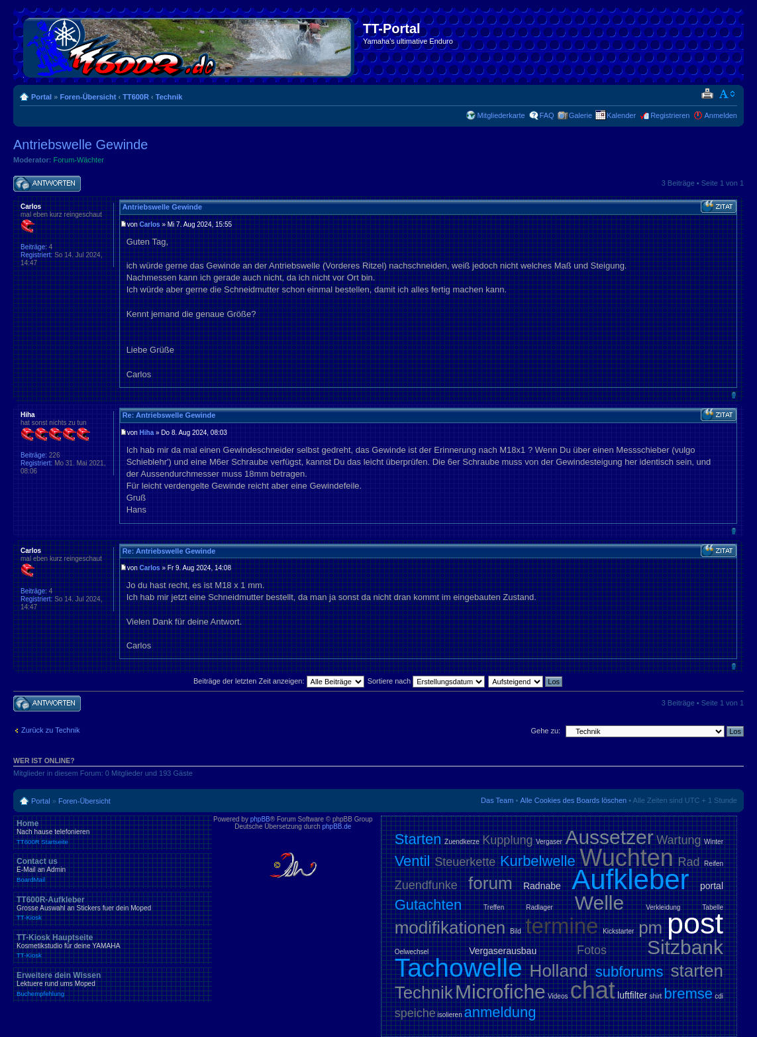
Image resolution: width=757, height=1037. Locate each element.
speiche (415, 1013)
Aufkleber (630, 879)
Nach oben (733, 394)
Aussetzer (609, 837)
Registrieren (669, 115)
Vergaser (549, 841)
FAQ (547, 115)
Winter (713, 841)
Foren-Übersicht (88, 97)
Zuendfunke (426, 885)
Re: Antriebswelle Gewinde (169, 415)
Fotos (592, 950)
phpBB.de (337, 826)
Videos (558, 996)
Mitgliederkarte (501, 115)
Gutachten (428, 904)
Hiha (147, 432)
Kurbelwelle (538, 861)
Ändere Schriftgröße (727, 94)
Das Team (497, 800)
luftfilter (632, 995)
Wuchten (626, 857)
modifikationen (450, 928)
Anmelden (720, 115)
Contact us (113, 870)
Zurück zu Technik (50, 730)
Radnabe (542, 886)
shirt (655, 996)
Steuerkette (464, 862)
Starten (418, 839)
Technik (169, 97)
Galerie (580, 115)
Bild (515, 931)
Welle (599, 903)
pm (650, 928)
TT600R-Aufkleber (113, 908)
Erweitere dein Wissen (113, 984)
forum (490, 883)
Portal (41, 97)
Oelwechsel (412, 951)
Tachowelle (459, 967)
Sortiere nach (426, 681)
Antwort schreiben (47, 184)
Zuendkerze (461, 841)
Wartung (678, 840)
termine (561, 926)
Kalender (621, 115)
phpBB (260, 819)
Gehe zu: (545, 731)
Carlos (150, 224)
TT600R (136, 97)
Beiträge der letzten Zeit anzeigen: (278, 681)
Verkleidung (663, 907)
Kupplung (507, 840)
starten (697, 971)
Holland (559, 971)
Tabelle (712, 907)
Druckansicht (707, 94)
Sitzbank (685, 947)
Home (113, 832)
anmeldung (500, 1012)
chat (592, 990)
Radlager (539, 907)
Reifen (713, 863)
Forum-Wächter (79, 160)
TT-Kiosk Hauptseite (113, 946)
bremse (688, 993)
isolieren (449, 1014)
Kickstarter (618, 931)
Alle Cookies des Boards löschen (573, 800)
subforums (629, 971)
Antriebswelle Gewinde (80, 144)
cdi (719, 996)
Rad (688, 862)
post (695, 923)
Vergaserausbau (502, 950)
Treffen (493, 907)
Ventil (412, 861)
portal (711, 886)
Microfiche (500, 992)
